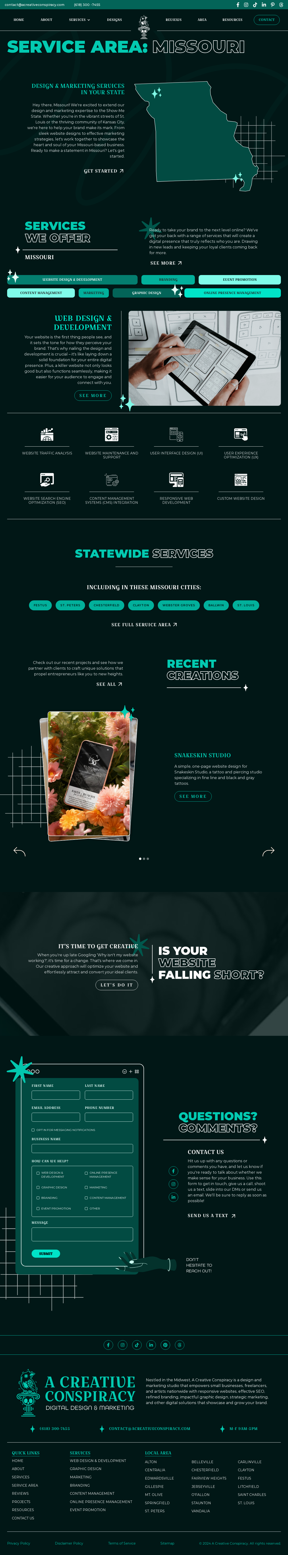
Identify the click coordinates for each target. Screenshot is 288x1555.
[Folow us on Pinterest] (272, 4)
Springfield (157, 1503)
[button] (79, 20)
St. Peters (155, 1511)
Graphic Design (85, 1469)
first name (42, 1085)
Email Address (46, 1108)
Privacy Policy (18, 1543)
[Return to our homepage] (144, 26)
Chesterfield (205, 1470)
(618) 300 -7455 (87, 4)
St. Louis (246, 1503)
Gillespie (154, 1487)
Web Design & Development (98, 1461)
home (19, 19)
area (202, 19)
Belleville (202, 1462)
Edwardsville (159, 1478)
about (18, 1469)
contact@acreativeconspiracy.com (34, 4)
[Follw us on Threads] (281, 4)
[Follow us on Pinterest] (165, 1345)
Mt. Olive (154, 1495)
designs (114, 19)
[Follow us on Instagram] (173, 1184)
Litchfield (248, 1487)
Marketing (80, 1477)
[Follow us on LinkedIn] (264, 4)
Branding (80, 1485)
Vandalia (201, 1511)
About (46, 19)
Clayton (246, 1470)
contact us (23, 1518)
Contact (267, 19)
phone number (99, 1108)
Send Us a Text (208, 1215)
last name (95, 1085)
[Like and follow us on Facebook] (238, 4)
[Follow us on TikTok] (255, 4)
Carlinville (250, 1462)
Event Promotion (88, 1510)
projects (21, 1502)
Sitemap (167, 1543)
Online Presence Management (101, 1502)
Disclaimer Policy (69, 1543)
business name (46, 1139)
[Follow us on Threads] (179, 1345)
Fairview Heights (209, 1478)
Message (40, 1222)
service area (25, 1485)
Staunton (201, 1503)
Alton (151, 1462)
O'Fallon (201, 1495)
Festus (244, 1478)
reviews (174, 19)
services (20, 1477)
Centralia (155, 1470)
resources (232, 19)
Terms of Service (122, 1543)
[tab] (72, 280)
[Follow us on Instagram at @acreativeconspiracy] (246, 4)
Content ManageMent (92, 1493)
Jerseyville (203, 1487)
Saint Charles (252, 1495)
